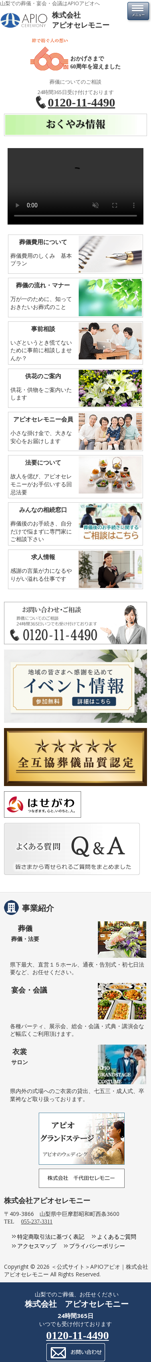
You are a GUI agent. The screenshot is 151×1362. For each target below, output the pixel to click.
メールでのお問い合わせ (75, 1352)
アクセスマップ (36, 1246)
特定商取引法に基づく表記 (50, 1236)
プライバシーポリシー (97, 1246)
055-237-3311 (37, 1222)
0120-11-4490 (81, 102)
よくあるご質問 (116, 1236)
